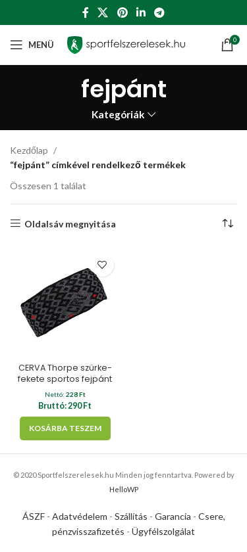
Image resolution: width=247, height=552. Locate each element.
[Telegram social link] (159, 12)
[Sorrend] (227, 224)
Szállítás (131, 516)
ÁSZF (33, 516)
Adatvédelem (79, 516)
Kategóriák (118, 115)
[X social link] (103, 12)
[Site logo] (126, 43)
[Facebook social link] (85, 12)
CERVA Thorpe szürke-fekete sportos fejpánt (65, 373)
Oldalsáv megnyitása (70, 223)
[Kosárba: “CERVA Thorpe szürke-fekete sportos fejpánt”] (65, 428)
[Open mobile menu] (32, 45)
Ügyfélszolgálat (163, 531)
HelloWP (123, 489)
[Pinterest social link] (122, 12)
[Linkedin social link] (141, 12)
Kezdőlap (29, 150)
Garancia (173, 516)
